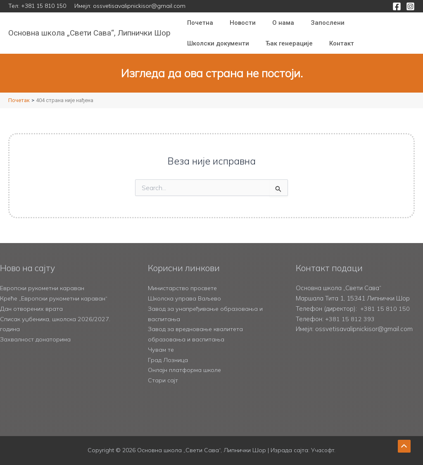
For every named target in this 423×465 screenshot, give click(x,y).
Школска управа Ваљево (185, 298)
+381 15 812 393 (350, 319)
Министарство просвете (183, 288)
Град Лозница (168, 360)
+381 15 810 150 (43, 6)
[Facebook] (396, 6)
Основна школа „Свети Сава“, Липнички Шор (89, 33)
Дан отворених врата (31, 308)
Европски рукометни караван (43, 288)
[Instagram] (410, 6)
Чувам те (161, 349)
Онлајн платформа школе (185, 370)
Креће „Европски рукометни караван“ (55, 298)
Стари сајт (163, 380)
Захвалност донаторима (36, 339)
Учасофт (322, 450)
